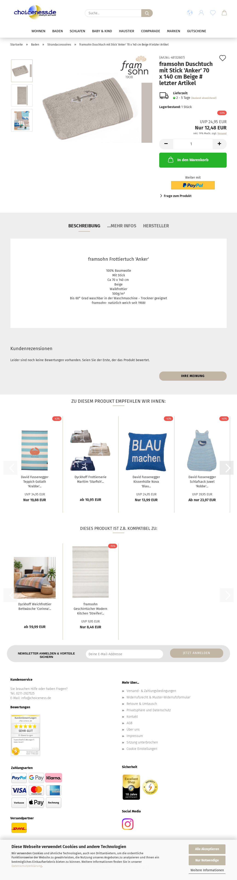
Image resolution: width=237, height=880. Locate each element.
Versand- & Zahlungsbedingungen (151, 691)
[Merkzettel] (213, 13)
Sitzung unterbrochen (142, 742)
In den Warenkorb (187, 159)
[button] (190, 13)
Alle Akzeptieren (207, 849)
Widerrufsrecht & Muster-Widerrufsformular (158, 697)
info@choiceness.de (36, 698)
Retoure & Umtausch (142, 704)
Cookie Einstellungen (142, 749)
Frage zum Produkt (177, 196)
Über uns (133, 729)
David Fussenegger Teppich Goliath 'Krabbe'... (34, 481)
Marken (173, 31)
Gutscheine (196, 31)
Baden (57, 31)
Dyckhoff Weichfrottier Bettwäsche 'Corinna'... (34, 606)
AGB (129, 723)
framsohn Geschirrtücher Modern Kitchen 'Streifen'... (90, 608)
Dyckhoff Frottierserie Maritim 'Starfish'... (91, 479)
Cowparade (150, 31)
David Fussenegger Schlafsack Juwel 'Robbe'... (202, 481)
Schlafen (77, 31)
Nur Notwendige (207, 860)
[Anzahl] (193, 144)
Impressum (135, 736)
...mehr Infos (121, 226)
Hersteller (156, 226)
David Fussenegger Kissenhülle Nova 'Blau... (146, 481)
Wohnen (38, 31)
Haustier (126, 31)
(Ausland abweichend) (204, 98)
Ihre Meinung (193, 376)
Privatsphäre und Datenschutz (149, 710)
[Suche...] (147, 13)
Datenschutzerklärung (27, 866)
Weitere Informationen (207, 870)
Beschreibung (84, 226)
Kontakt (132, 717)
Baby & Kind (102, 31)
